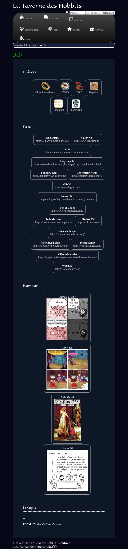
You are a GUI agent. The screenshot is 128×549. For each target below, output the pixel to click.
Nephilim (94, 91)
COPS (65, 91)
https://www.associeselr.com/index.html (67, 152)
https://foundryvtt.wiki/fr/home (49, 175)
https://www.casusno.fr (86, 140)
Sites (25, 38)
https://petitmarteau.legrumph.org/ (53, 222)
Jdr (45, 45)
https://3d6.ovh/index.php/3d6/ (52, 140)
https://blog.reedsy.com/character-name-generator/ (67, 199)
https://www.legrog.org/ (67, 187)
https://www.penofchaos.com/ (67, 210)
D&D (79, 91)
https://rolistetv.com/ (89, 222)
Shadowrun (76, 108)
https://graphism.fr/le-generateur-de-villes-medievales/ (67, 257)
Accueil (33, 45)
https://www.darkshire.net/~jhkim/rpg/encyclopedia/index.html (67, 164)
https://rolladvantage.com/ (87, 245)
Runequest (58, 108)
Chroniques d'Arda (46, 91)
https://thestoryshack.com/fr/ (87, 175)
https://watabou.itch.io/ (67, 269)
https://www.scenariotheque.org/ (67, 234)
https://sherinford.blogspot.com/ (51, 245)
